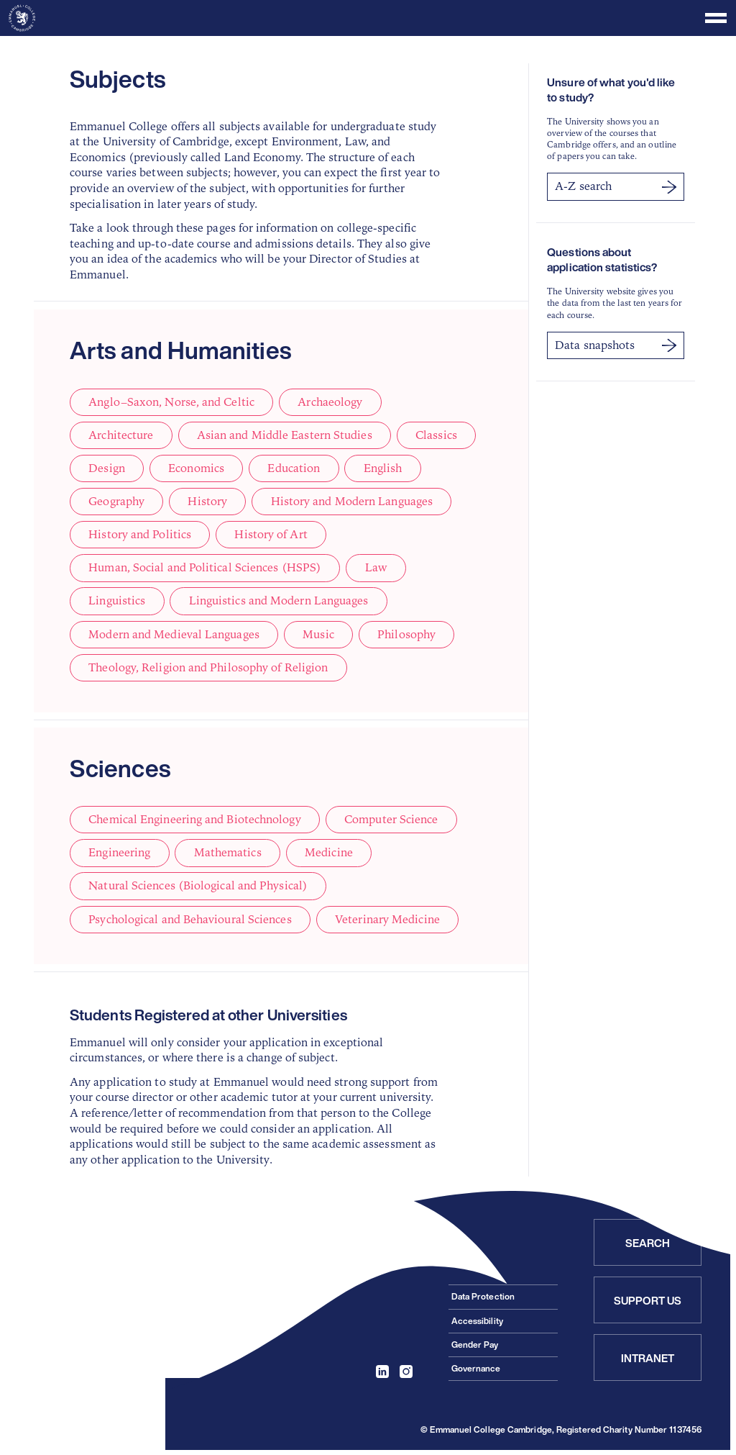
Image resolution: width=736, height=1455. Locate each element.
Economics (195, 468)
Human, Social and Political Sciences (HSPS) (204, 568)
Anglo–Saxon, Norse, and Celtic (171, 402)
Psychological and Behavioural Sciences (189, 919)
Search (648, 1242)
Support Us (648, 1299)
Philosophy (406, 634)
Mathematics (227, 852)
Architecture (120, 435)
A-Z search (615, 186)
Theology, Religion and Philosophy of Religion (208, 667)
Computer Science (390, 819)
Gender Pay (475, 1344)
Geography (116, 501)
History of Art (270, 534)
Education (292, 468)
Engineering (119, 852)
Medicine (328, 852)
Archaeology (329, 402)
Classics (435, 435)
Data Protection (483, 1295)
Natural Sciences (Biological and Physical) (198, 886)
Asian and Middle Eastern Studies (284, 435)
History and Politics (139, 534)
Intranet (648, 1357)
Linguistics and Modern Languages (278, 601)
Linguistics (116, 601)
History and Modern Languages (351, 501)
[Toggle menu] (368, 18)
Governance (476, 1367)
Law (375, 568)
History (207, 501)
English (381, 468)
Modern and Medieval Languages (173, 634)
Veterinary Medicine (386, 919)
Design (106, 468)
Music (318, 634)
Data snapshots (615, 345)
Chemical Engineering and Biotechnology (194, 819)
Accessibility (477, 1320)
